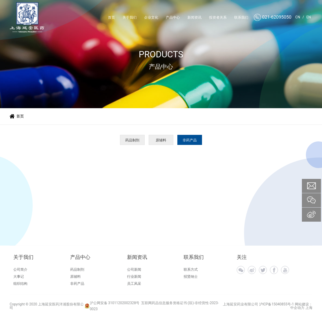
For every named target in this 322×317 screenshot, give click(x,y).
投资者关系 (218, 17)
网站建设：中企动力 (301, 306)
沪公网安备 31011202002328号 (115, 303)
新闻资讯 (194, 17)
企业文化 (151, 17)
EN (308, 17)
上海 (308, 308)
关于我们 (130, 17)
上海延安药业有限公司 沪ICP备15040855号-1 (258, 304)
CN (297, 17)
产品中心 (173, 17)
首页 (111, 17)
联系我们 (241, 17)
